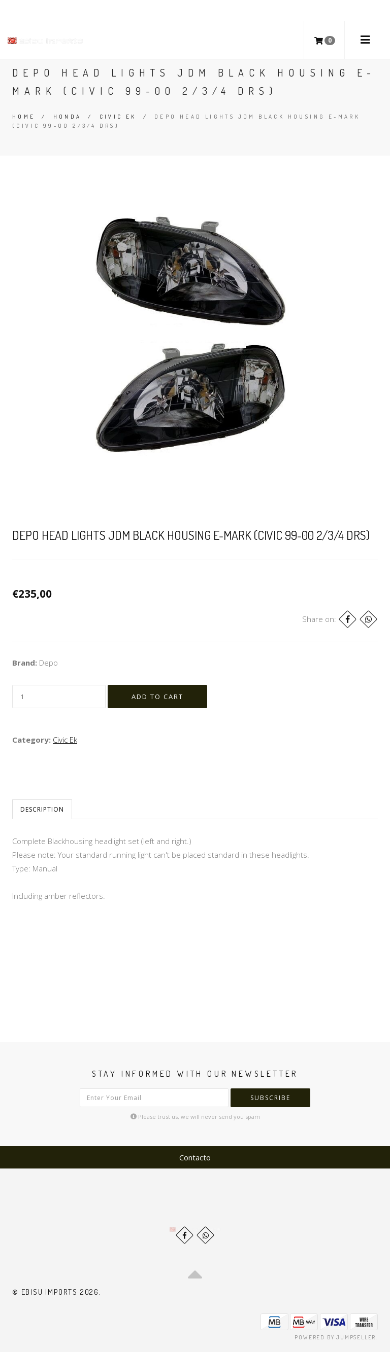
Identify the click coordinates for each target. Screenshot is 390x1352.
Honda (67, 116)
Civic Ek (118, 116)
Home (24, 116)
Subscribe (270, 1097)
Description (42, 809)
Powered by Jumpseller (335, 1337)
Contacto (195, 1157)
